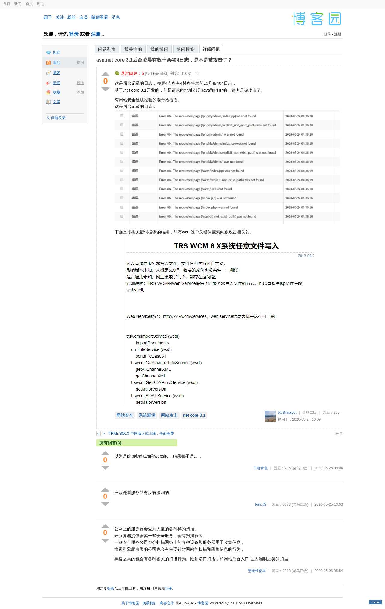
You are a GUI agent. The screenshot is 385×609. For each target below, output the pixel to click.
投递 (80, 83)
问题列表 (107, 49)
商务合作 (167, 603)
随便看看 (99, 17)
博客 (56, 73)
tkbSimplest (287, 412)
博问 (56, 62)
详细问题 (211, 49)
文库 (56, 102)
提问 (80, 62)
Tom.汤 (260, 504)
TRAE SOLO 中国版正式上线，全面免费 (141, 433)
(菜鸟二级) (299, 468)
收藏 (56, 92)
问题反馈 (58, 118)
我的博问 (159, 49)
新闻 (17, 4)
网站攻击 (169, 415)
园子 (48, 17)
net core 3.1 (194, 415)
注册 (95, 34)
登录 (74, 34)
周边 (40, 4)
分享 (339, 433)
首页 (6, 4)
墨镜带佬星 (257, 571)
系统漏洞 (147, 415)
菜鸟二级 (309, 412)
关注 (60, 17)
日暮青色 (260, 468)
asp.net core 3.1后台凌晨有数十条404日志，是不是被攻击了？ (164, 59)
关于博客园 (130, 603)
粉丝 (71, 17)
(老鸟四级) (299, 504)
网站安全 (124, 415)
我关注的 (133, 49)
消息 (116, 17)
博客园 (202, 603)
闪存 (56, 52)
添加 (80, 92)
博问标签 (186, 49)
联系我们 (149, 603)
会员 (29, 4)
